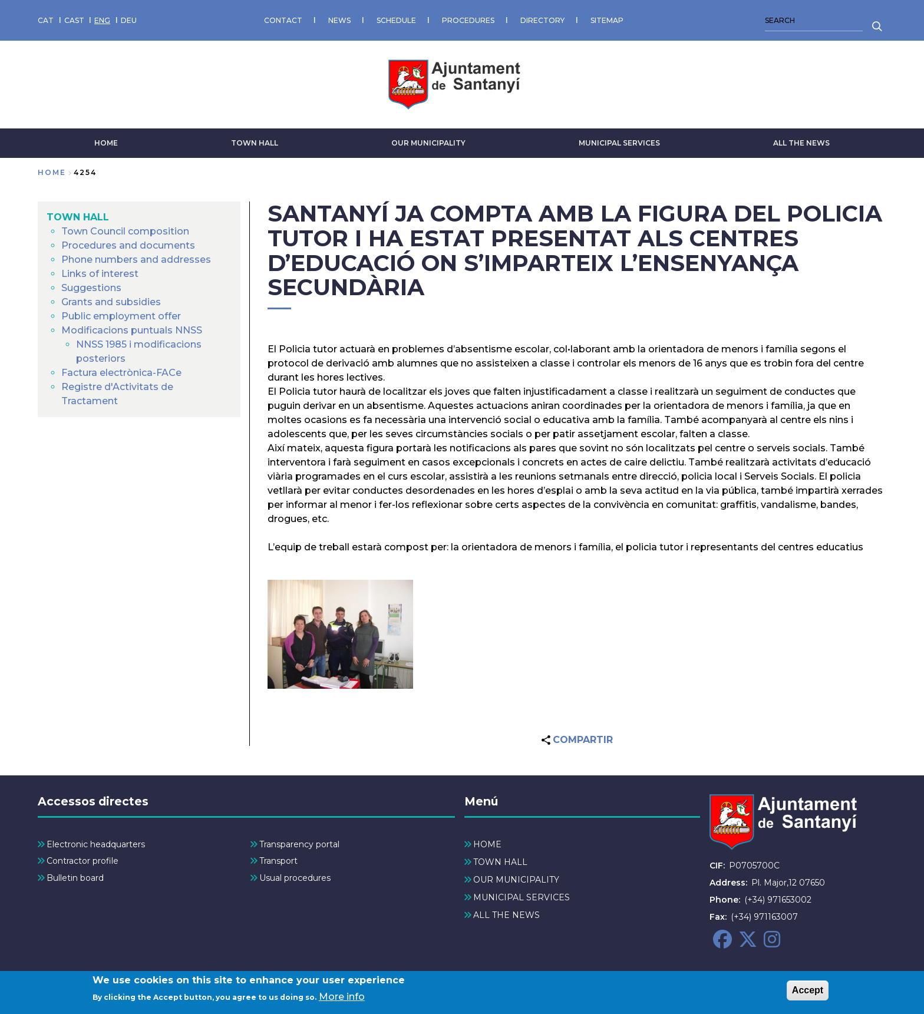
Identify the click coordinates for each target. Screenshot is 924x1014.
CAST (74, 20)
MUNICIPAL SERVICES (619, 142)
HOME (106, 142)
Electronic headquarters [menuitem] (96, 844)
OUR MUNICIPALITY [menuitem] (516, 880)
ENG (102, 20)
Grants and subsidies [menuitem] (111, 302)
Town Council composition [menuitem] (125, 231)
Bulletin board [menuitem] (75, 878)
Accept (807, 993)
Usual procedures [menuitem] (295, 878)
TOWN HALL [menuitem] (78, 217)
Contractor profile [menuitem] (82, 861)
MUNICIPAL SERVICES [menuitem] (521, 897)
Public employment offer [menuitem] (121, 316)
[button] (340, 634)
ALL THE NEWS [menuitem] (506, 915)
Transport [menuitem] (278, 861)
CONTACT (283, 20)
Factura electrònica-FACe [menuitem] (121, 372)
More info (342, 999)
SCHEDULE (396, 20)
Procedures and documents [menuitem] (128, 245)
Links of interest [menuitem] (99, 273)
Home (52, 172)
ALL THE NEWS (801, 142)
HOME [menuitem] (487, 844)
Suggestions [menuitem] (91, 287)
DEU (129, 20)
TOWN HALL (254, 142)
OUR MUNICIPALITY (428, 142)
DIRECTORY (542, 20)
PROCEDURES (468, 20)
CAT (46, 20)
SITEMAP (606, 20)
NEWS (339, 20)
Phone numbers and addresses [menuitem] (136, 259)
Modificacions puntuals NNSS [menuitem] (131, 330)
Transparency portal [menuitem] (299, 844)
